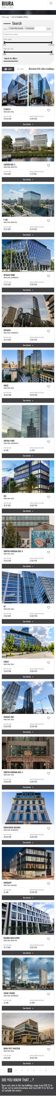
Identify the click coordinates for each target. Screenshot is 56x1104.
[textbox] (36, 28)
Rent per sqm (8, 48)
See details (28, 124)
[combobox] (26, 28)
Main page (5, 17)
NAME (49, 28)
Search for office (10, 58)
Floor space (8, 39)
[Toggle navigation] (51, 3)
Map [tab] (20, 69)
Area (5, 28)
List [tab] (8, 69)
